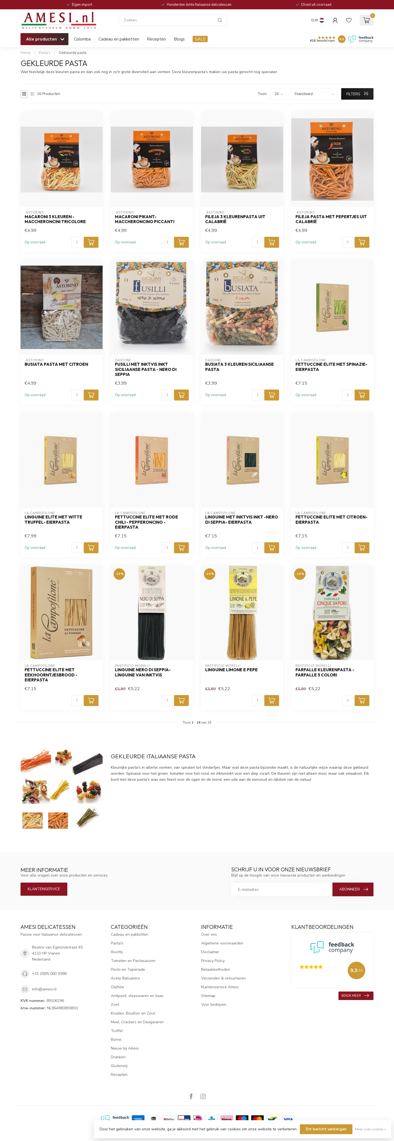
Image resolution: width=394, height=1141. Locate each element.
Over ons (209, 934)
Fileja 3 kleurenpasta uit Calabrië (235, 219)
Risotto (117, 952)
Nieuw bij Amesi (125, 1048)
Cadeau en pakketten (119, 39)
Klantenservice (44, 889)
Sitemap (208, 995)
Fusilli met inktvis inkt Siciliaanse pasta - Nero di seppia (145, 369)
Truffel (117, 1030)
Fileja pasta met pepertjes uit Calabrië (331, 219)
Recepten (156, 39)
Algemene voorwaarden (222, 943)
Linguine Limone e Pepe (231, 669)
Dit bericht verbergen (326, 1129)
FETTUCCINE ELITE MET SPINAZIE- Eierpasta (331, 367)
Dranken (118, 1057)
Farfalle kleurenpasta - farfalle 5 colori (325, 672)
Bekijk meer (355, 996)
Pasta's (45, 52)
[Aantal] (76, 242)
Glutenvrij (119, 1065)
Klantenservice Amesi (220, 987)
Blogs (179, 39)
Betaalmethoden (215, 969)
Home (26, 52)
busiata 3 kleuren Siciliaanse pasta (239, 367)
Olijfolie (117, 987)
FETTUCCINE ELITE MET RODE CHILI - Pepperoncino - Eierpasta (146, 522)
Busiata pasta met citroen (56, 364)
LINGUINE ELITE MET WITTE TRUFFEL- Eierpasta (53, 520)
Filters (357, 94)
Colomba (82, 39)
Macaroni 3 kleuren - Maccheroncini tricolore (55, 219)
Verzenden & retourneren (223, 978)
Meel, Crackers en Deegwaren (137, 1022)
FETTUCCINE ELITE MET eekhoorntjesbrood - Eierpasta (51, 674)
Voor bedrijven (213, 1004)
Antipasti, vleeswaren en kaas (137, 995)
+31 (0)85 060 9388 (49, 973)
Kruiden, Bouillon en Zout (133, 1013)
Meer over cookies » (370, 1129)
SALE (200, 39)
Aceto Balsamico (125, 978)
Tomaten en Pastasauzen (133, 960)
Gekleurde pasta (72, 52)
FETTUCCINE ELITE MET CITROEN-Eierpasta (331, 520)
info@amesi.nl (44, 989)
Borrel (116, 1039)
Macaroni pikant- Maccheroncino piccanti (144, 219)
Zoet (115, 1004)
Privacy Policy (213, 960)
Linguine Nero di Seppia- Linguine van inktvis (143, 672)
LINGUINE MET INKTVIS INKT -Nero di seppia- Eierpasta (241, 520)
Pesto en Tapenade (128, 969)
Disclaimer (210, 952)
